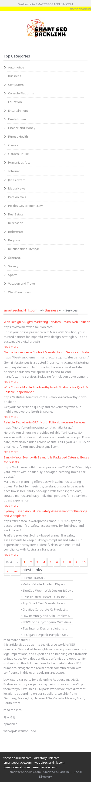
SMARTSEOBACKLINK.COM (54, 4)
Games (13, 145)
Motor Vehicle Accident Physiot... (44, 584)
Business (14, 76)
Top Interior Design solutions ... (44, 628)
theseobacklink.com (17, 758)
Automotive (16, 67)
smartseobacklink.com (20, 310)
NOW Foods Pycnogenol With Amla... (47, 622)
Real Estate (16, 214)
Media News (16, 188)
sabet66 (24, 640)
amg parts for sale (53, 684)
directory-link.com (46, 758)
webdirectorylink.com (49, 762)
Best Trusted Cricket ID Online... (44, 597)
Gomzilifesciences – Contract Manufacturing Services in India (46, 352)
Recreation (15, 223)
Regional (14, 240)
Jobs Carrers (16, 180)
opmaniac (10, 724)
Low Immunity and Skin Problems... (46, 616)
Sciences (14, 257)
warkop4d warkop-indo (19, 731)
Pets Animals (17, 197)
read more (11, 346)
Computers (16, 84)
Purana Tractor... (33, 578)
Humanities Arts (19, 162)
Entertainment (18, 110)
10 (83, 562)
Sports (12, 275)
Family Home (17, 119)
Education (15, 102)
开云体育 (9, 717)
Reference (15, 231)
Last (15, 571)
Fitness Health (18, 136)
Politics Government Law (25, 206)
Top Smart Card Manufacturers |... (45, 603)
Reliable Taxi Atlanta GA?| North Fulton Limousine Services (45, 422)
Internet (14, 171)
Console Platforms (21, 93)
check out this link (19, 663)
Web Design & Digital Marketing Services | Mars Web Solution (47, 322)
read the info (12, 710)
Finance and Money (21, 128)
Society (13, 266)
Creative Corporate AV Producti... (44, 609)
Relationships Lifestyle (24, 249)
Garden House (18, 154)
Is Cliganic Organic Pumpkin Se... (44, 635)
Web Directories (19, 292)
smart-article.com (45, 767)
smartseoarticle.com (17, 762)
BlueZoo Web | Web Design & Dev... (47, 590)
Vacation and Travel (22, 283)
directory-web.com (16, 767)
